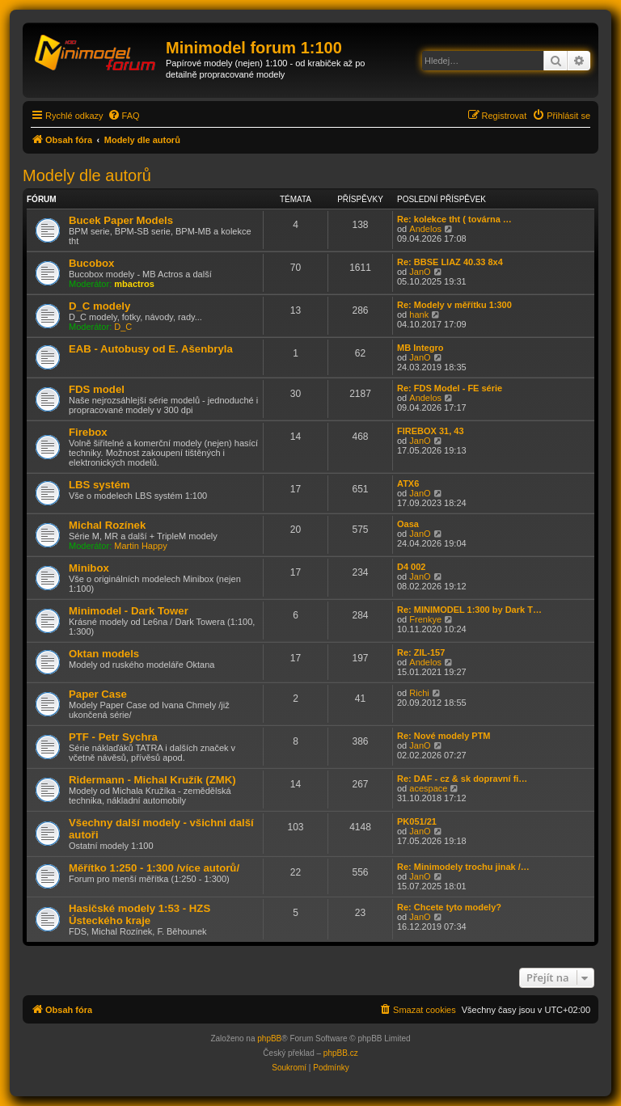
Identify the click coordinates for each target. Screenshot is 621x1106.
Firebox (88, 432)
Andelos (425, 229)
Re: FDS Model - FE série (449, 388)
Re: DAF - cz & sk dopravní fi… (462, 778)
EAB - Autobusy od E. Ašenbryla (151, 349)
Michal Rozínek (107, 525)
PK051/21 (417, 821)
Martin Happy (140, 546)
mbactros (134, 284)
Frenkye (425, 619)
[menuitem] (124, 115)
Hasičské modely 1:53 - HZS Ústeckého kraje (139, 914)
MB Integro (420, 347)
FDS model (97, 389)
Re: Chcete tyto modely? (449, 907)
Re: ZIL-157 (421, 652)
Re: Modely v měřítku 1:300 (454, 305)
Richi (419, 693)
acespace (428, 788)
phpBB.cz (340, 1053)
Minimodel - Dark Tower (128, 611)
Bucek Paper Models (121, 220)
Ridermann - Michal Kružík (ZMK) (152, 780)
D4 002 (411, 567)
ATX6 (408, 483)
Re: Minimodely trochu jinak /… (463, 867)
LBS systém (99, 485)
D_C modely (99, 306)
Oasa (408, 524)
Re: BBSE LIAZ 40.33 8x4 (450, 262)
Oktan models (104, 654)
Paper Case (98, 694)
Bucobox (91, 263)
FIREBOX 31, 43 (430, 431)
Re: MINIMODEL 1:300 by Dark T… (469, 609)
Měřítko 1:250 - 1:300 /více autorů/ (154, 868)
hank (419, 314)
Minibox (89, 568)
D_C (123, 326)
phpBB (269, 1038)
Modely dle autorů (87, 175)
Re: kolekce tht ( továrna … (454, 219)
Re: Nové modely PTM (444, 736)
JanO (419, 271)
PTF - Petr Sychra (113, 737)
